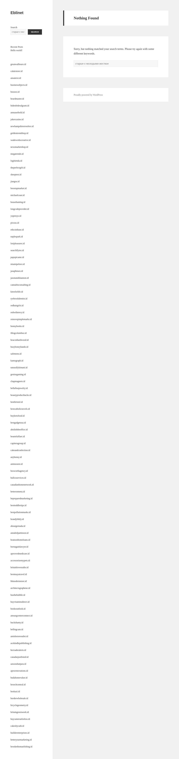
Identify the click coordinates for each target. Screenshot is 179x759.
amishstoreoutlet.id (19, 636)
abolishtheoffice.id (19, 429)
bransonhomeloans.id (20, 540)
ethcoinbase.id (17, 229)
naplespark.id (16, 236)
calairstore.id (16, 71)
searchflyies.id (17, 250)
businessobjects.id (18, 85)
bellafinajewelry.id (19, 388)
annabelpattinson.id (19, 533)
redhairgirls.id (16, 305)
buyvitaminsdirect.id (19, 602)
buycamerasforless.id (20, 719)
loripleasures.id (17, 243)
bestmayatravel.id (18, 574)
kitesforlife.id (16, 291)
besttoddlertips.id (18, 505)
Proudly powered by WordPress (88, 95)
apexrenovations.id (19, 671)
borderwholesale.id (19, 698)
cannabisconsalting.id (20, 285)
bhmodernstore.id (18, 581)
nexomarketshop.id (19, 147)
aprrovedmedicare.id (19, 553)
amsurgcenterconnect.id (21, 615)
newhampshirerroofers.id (21, 126)
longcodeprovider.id (19, 209)
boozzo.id (15, 92)
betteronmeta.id (17, 491)
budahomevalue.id (18, 677)
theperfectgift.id (17, 167)
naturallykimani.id (18, 367)
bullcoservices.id (18, 478)
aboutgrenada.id (17, 526)
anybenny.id (16, 457)
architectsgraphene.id (20, 588)
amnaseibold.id (17, 112)
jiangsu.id (15, 181)
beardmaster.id (17, 98)
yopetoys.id (15, 216)
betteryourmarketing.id (21, 739)
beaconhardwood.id (19, 340)
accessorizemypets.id (20, 560)
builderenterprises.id (19, 733)
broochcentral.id (17, 684)
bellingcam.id (16, 629)
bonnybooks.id (17, 326)
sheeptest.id (15, 174)
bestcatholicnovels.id (20, 409)
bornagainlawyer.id (19, 546)
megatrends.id (16, 154)
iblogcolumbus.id (18, 333)
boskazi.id (15, 691)
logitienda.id (16, 161)
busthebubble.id (17, 595)
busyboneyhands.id (19, 347)
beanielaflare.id (17, 436)
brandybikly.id (17, 519)
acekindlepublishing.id (20, 643)
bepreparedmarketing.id (21, 498)
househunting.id (17, 202)
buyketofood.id (17, 416)
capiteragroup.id (17, 443)
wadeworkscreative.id (20, 140)
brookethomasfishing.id (21, 746)
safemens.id (15, 354)
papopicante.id (17, 257)
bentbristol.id (16, 402)
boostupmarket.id (18, 188)
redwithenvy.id (17, 312)
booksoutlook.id (17, 609)
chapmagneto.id (17, 381)
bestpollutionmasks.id (20, 512)
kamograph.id (16, 360)
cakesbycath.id (17, 726)
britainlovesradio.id (19, 567)
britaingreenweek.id (19, 712)
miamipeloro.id (17, 264)
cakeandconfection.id (20, 450)
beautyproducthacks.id (20, 395)
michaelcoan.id (17, 195)
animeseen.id (16, 464)
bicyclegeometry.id (19, 705)
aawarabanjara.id (18, 664)
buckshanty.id (16, 622)
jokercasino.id (16, 119)
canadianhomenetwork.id (22, 484)
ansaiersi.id (15, 78)
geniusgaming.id (18, 374)
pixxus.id (14, 223)
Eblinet (16, 13)
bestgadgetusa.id (18, 422)
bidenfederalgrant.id (19, 105)
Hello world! (16, 50)
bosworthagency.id (19, 471)
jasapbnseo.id (16, 271)
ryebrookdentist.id (18, 298)
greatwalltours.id (18, 64)
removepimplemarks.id (21, 319)
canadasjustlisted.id (19, 657)
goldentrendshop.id (19, 133)
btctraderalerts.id (18, 650)
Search (13, 27)
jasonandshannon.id (19, 278)
